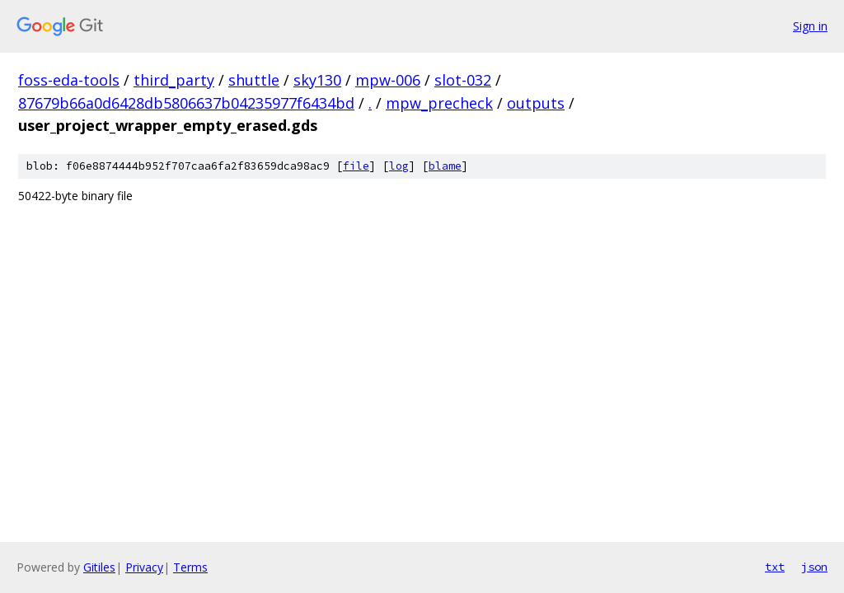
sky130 (317, 80)
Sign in (810, 26)
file (356, 166)
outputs (536, 103)
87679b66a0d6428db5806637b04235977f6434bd (186, 103)
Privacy (144, 567)
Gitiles (99, 567)
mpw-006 (387, 80)
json (814, 566)
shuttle (253, 80)
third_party (174, 80)
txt (775, 566)
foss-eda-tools (69, 80)
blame (445, 166)
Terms (190, 567)
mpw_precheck (439, 103)
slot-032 (462, 80)
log (399, 166)
